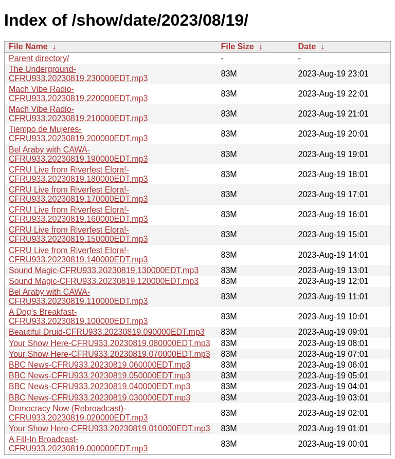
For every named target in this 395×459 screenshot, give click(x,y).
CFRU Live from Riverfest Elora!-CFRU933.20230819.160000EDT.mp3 (78, 214)
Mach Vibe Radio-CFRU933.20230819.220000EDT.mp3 (78, 94)
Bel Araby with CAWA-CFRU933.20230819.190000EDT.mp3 (78, 154)
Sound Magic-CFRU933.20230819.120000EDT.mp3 (104, 281)
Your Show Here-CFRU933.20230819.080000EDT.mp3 (109, 343)
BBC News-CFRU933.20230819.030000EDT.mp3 (99, 397)
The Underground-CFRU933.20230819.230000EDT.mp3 (78, 74)
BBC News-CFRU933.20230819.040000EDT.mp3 (99, 386)
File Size (237, 46)
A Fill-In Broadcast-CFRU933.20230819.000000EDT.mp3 (78, 444)
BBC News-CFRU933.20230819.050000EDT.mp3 (99, 375)
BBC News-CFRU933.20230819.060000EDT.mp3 (99, 364)
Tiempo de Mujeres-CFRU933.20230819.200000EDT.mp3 (78, 134)
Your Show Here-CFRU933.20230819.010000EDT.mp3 (109, 428)
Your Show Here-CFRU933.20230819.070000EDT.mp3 (109, 354)
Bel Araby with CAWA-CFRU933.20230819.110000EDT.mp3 (78, 296)
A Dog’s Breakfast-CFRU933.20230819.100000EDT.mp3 (78, 317)
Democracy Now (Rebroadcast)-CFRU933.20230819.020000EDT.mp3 (78, 413)
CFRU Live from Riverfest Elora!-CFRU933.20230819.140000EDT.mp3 (78, 255)
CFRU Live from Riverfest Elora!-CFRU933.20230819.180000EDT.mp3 (78, 174)
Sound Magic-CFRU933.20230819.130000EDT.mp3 (104, 270)
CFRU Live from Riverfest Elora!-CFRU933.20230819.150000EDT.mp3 (78, 234)
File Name (28, 46)
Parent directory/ (39, 58)
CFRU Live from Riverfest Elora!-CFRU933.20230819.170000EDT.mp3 (78, 194)
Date (307, 46)
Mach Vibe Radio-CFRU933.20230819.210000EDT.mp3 (78, 114)
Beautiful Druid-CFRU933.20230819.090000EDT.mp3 (107, 332)
